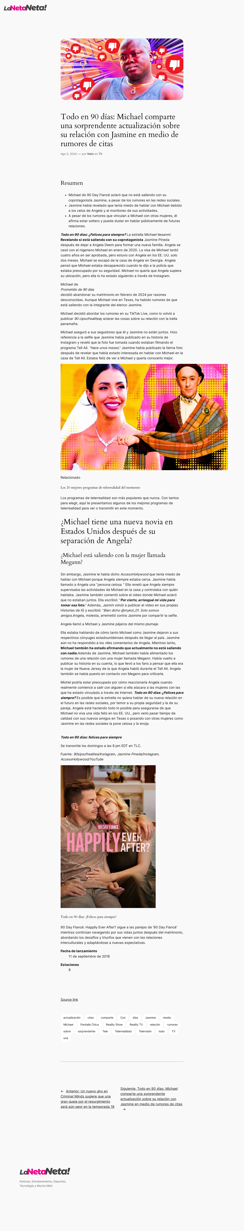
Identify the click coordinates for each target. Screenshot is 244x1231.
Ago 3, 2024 (69, 153)
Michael (68, 1024)
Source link (69, 1000)
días (135, 1017)
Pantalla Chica (89, 1024)
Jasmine (150, 1017)
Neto (90, 153)
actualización (71, 1017)
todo (162, 1031)
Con (123, 1017)
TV (100, 153)
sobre (67, 1031)
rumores (172, 1024)
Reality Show (114, 1024)
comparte (107, 1017)
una (65, 1038)
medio (167, 1017)
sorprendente (86, 1031)
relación (155, 1024)
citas (91, 1017)
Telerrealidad (123, 1031)
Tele (105, 1031)
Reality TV (136, 1024)
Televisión (145, 1031)
